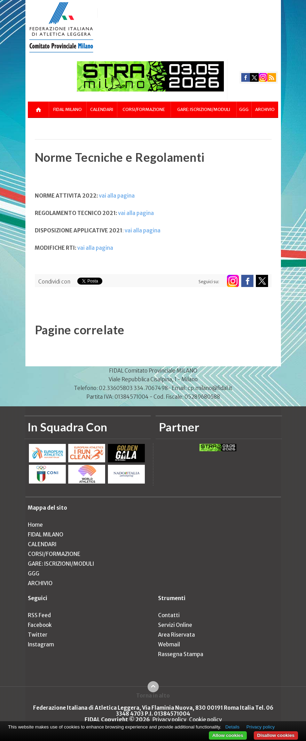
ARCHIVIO (265, 109)
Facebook (40, 625)
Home (35, 524)
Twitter (37, 634)
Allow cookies (227, 735)
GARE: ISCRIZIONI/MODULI (203, 109)
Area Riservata (176, 634)
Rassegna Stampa (180, 654)
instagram (263, 77)
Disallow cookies (276, 735)
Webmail (169, 644)
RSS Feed (39, 615)
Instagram (41, 644)
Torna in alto (153, 695)
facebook (245, 77)
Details (232, 727)
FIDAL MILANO (67, 109)
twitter (254, 77)
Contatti (169, 615)
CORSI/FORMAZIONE (144, 109)
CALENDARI (101, 109)
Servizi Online (175, 625)
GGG (244, 109)
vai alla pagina (117, 195)
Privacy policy (169, 719)
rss (271, 77)
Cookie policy (205, 719)
